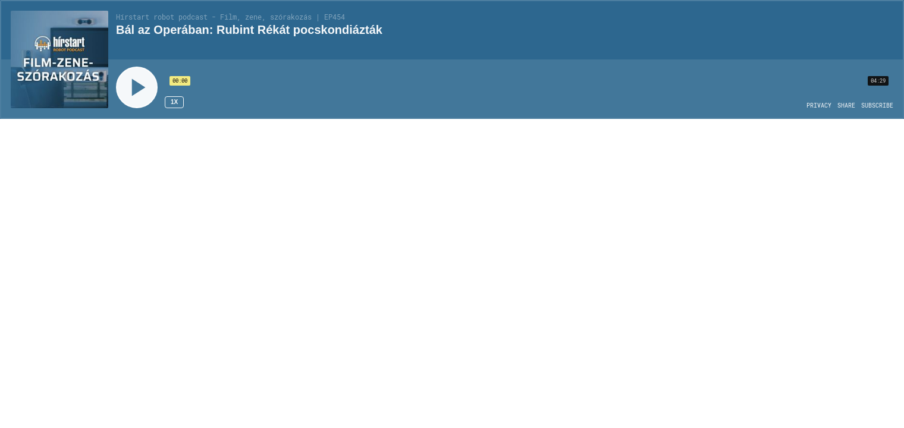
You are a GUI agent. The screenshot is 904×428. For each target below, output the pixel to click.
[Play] (137, 87)
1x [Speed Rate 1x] (174, 102)
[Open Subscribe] (877, 105)
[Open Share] (846, 105)
